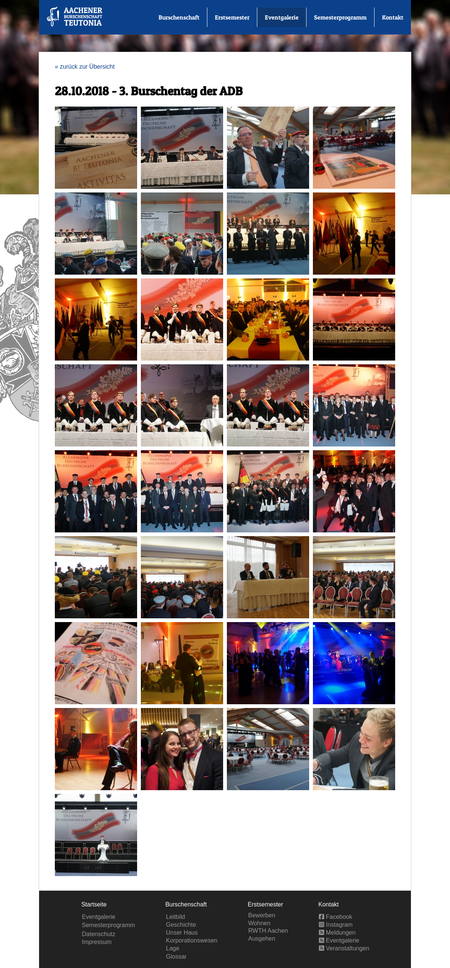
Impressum (97, 942)
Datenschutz (98, 934)
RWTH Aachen (268, 930)
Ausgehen (261, 938)
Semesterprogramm (340, 17)
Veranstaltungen (344, 948)
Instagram (336, 924)
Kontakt (392, 17)
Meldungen (337, 932)
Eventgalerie (282, 17)
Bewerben (261, 915)
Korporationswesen (191, 940)
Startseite (94, 904)
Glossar (176, 956)
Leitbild (175, 917)
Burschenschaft (179, 17)
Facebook (335, 917)
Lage (173, 948)
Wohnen (259, 923)
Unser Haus (182, 932)
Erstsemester (232, 17)
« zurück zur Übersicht (85, 66)
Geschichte (181, 924)
